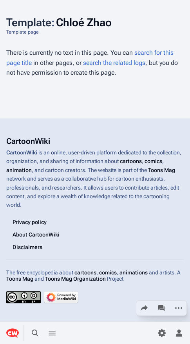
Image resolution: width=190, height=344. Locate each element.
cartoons (131, 161)
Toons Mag (161, 170)
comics (153, 161)
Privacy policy (30, 222)
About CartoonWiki (36, 234)
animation (19, 170)
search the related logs (114, 62)
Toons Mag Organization (75, 279)
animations (133, 272)
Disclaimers (27, 247)
